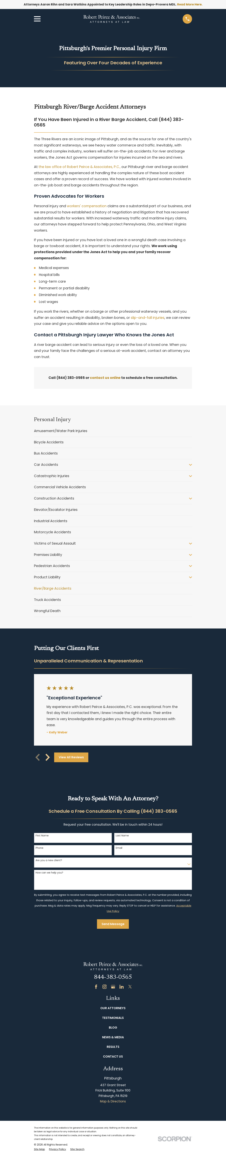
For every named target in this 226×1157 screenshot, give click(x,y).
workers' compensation (87, 206)
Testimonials (113, 1018)
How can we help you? (49, 872)
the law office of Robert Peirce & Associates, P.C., (80, 166)
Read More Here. (189, 4)
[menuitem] (113, 431)
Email (119, 847)
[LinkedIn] (121, 987)
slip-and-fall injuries (147, 317)
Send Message (113, 924)
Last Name (122, 835)
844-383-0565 (113, 977)
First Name (42, 835)
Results (113, 1047)
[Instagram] (104, 987)
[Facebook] (96, 987)
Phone (39, 847)
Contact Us (113, 1056)
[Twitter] (130, 987)
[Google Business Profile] (113, 987)
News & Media (113, 1037)
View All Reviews (71, 757)
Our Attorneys (112, 1008)
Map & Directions (113, 1101)
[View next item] (47, 757)
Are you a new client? (49, 860)
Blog (113, 1027)
